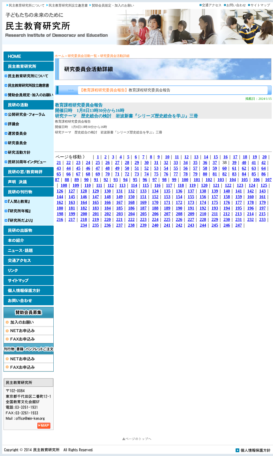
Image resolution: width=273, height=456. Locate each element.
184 (107, 208)
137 (191, 191)
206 (155, 213)
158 (226, 196)
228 (203, 219)
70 (107, 174)
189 (167, 208)
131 (119, 191)
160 (250, 196)
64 (263, 168)
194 (226, 208)
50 (127, 168)
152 (155, 196)
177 (238, 202)
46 (88, 168)
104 (232, 179)
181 (72, 208)
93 (115, 179)
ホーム (59, 56)
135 (167, 191)
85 (254, 174)
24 (88, 162)
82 (224, 174)
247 (238, 225)
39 (234, 162)
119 (192, 185)
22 (68, 162)
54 (166, 168)
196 (250, 208)
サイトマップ (260, 5)
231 (238, 219)
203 (119, 213)
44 (68, 168)
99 (174, 179)
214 (250, 213)
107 (268, 179)
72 (127, 174)
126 (60, 191)
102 (209, 179)
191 (191, 208)
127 (72, 191)
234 (83, 225)
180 (60, 208)
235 (95, 225)
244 (203, 225)
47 (98, 168)
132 (131, 191)
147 (95, 196)
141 (238, 191)
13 (196, 157)
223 (143, 219)
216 (60, 219)
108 (64, 185)
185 (119, 208)
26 (107, 162)
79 (195, 174)
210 (203, 213)
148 (107, 196)
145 (72, 196)
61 (234, 168)
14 (206, 157)
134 (155, 191)
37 (215, 162)
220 (107, 219)
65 (59, 174)
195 (238, 208)
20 (264, 157)
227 (191, 219)
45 (78, 168)
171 (167, 202)
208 (179, 213)
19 (255, 157)
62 (244, 168)
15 (216, 157)
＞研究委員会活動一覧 (80, 56)
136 (179, 191)
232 (250, 219)
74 (146, 174)
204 (131, 213)
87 (57, 179)
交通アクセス (212, 5)
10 (167, 157)
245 (215, 225)
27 (117, 162)
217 (72, 219)
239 (143, 225)
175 (215, 202)
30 (146, 162)
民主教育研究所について (27, 5)
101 (197, 179)
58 (205, 168)
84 (244, 174)
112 (111, 185)
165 (95, 202)
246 (226, 225)
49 (117, 168)
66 (68, 174)
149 (119, 196)
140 (226, 191)
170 (155, 202)
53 (156, 168)
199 (72, 213)
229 (215, 219)
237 (119, 225)
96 (145, 179)
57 (195, 168)
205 (143, 213)
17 (235, 157)
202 (107, 213)
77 (176, 174)
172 (179, 202)
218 (83, 219)
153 (167, 196)
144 (60, 196)
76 (166, 174)
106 (256, 179)
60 (224, 168)
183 (95, 208)
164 (83, 202)
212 (226, 213)
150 (131, 196)
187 (143, 208)
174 (203, 202)
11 (177, 157)
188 (155, 208)
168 (131, 202)
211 (215, 213)
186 (131, 208)
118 (181, 185)
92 (106, 179)
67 (78, 174)
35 (195, 162)
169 (143, 202)
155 (191, 196)
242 (179, 225)
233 (262, 219)
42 (263, 162)
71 (117, 174)
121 (216, 185)
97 (154, 179)
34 (185, 162)
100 (185, 179)
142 (250, 191)
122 (228, 185)
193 (215, 208)
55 (176, 168)
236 (107, 225)
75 (156, 174)
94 (125, 179)
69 (98, 174)
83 (234, 174)
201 (95, 213)
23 (78, 162)
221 (119, 219)
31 (156, 162)
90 (86, 179)
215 (262, 213)
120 (204, 185)
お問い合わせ (236, 5)
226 (179, 219)
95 (135, 179)
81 (215, 174)
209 (191, 213)
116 (157, 185)
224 (155, 219)
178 (250, 202)
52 (146, 168)
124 (252, 185)
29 (137, 162)
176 (226, 202)
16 (225, 157)
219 (95, 219)
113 (122, 185)
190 (179, 208)
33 (176, 162)
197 (262, 208)
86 (263, 174)
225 (167, 219)
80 (205, 174)
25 (98, 162)
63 (254, 168)
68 (88, 174)
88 (67, 179)
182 (83, 208)
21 (59, 162)
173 (191, 202)
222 (131, 219)
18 (245, 157)
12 (186, 157)
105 (244, 179)
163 (72, 202)
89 (76, 179)
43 (59, 168)
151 (143, 196)
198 (60, 213)
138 (203, 191)
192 (203, 208)
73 (137, 174)
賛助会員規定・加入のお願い (113, 5)
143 (262, 191)
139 (215, 191)
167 (119, 202)
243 (191, 225)
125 (264, 185)
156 (203, 196)
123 (240, 185)
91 (96, 179)
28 (127, 162)
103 (220, 179)
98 (164, 179)
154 (179, 196)
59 (215, 168)
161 (262, 196)
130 (107, 191)
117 (169, 185)
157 (215, 196)
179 (262, 202)
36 (205, 162)
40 (244, 162)
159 (238, 196)
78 (185, 174)
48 (107, 168)
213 (238, 213)
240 (155, 225)
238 (131, 225)
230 (226, 219)
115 (146, 185)
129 (95, 191)
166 (107, 202)
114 (134, 185)
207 (167, 213)
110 (87, 185)
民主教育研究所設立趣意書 (68, 5)
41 (254, 162)
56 (185, 168)
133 (143, 191)
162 (60, 202)
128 (83, 191)
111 (99, 185)
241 (167, 225)
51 (137, 168)
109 (76, 185)
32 (166, 162)
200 (83, 213)
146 (83, 196)
